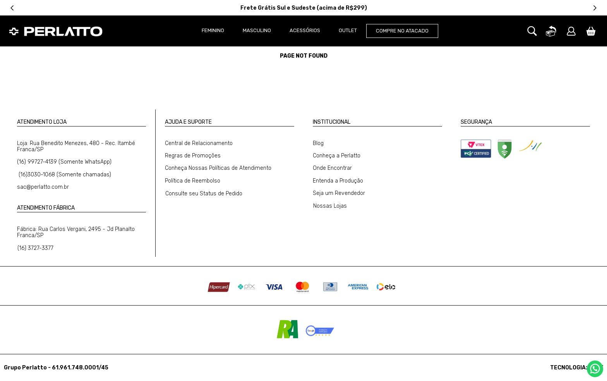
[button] (532, 56)
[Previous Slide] (12, 8)
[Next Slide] (595, 8)
